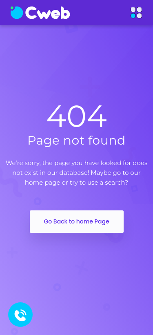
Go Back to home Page (76, 221)
